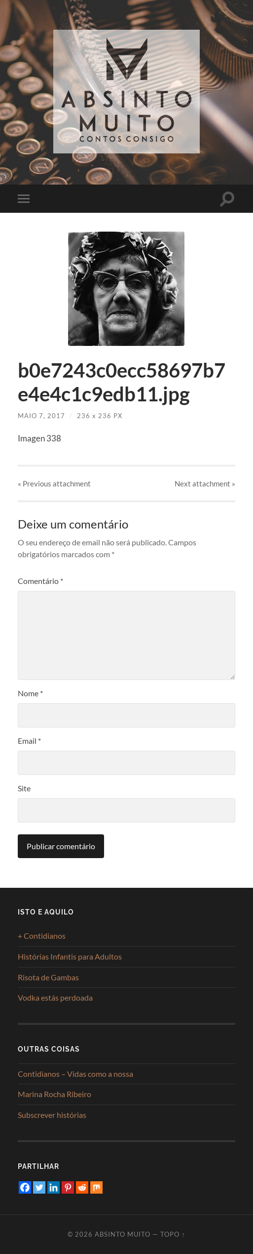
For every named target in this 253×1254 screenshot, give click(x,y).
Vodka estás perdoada (55, 997)
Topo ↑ (172, 1234)
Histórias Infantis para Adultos (70, 956)
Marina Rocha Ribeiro (54, 1094)
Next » (205, 483)
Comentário (40, 580)
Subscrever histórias (52, 1114)
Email (29, 740)
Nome (30, 693)
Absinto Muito (122, 1234)
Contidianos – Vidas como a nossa (75, 1073)
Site (24, 788)
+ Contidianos (42, 935)
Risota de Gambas (48, 977)
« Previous (54, 483)
